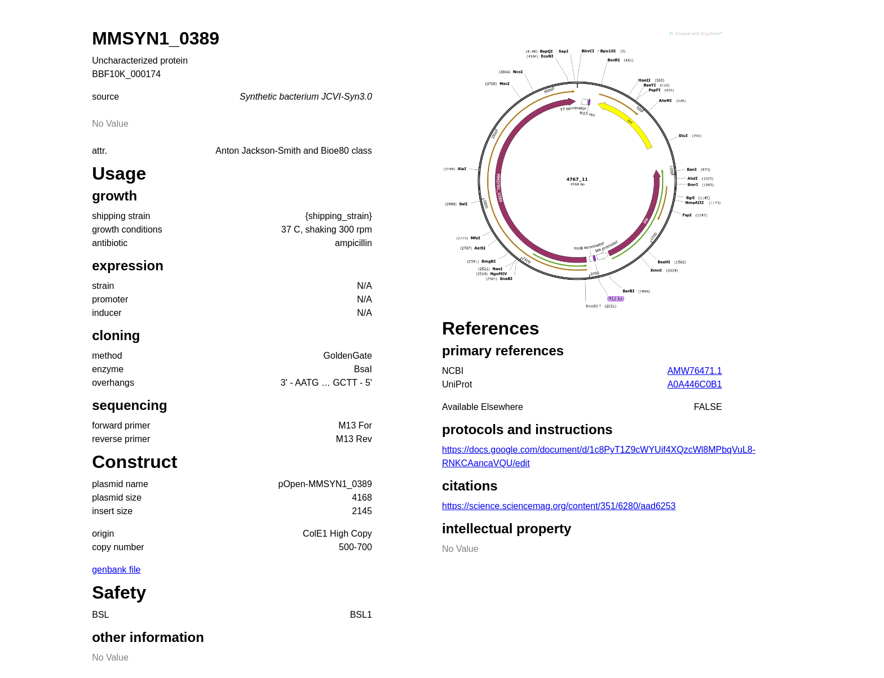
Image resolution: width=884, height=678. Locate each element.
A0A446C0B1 (695, 384)
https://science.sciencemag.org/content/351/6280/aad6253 (559, 506)
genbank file (116, 569)
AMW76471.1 (695, 371)
